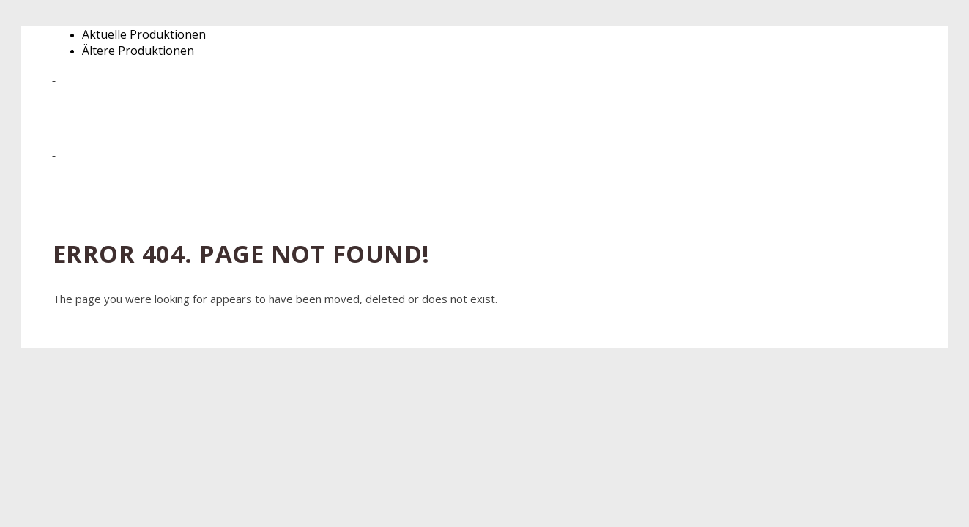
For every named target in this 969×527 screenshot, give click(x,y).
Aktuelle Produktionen (144, 34)
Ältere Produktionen (138, 50)
